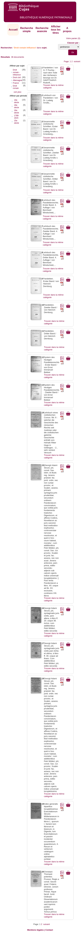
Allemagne (17, 80)
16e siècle (16, 111)
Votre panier (71, 38)
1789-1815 (16, 116)
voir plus (17, 92)
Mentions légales (35, 930)
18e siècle (16, 106)
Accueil (13, 29)
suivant (77, 61)
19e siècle (16, 101)
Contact (49, 930)
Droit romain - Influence (17, 72)
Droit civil (17, 77)
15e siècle (16, 122)
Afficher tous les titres (55, 29)
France (16, 83)
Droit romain (16, 87)
